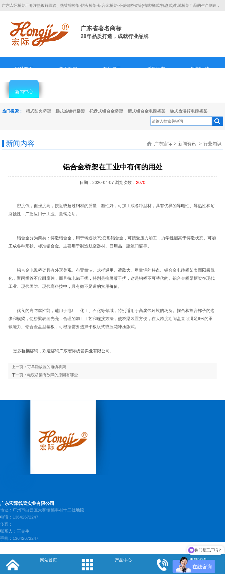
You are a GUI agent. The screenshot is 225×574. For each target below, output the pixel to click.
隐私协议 (156, 91)
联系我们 (200, 91)
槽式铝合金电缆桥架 (146, 111)
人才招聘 (112, 91)
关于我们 (68, 68)
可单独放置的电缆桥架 (46, 367)
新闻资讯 (187, 143)
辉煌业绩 (200, 68)
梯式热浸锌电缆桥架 (189, 111)
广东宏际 (163, 143)
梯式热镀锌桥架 (70, 111)
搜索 (217, 121)
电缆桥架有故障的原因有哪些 (52, 375)
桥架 (25, 350)
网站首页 (24, 68)
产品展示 (112, 68)
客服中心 (68, 91)
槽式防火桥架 (38, 111)
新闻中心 (24, 91)
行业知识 (212, 143)
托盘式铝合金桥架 (106, 111)
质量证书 (156, 68)
